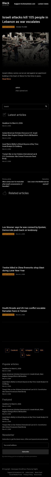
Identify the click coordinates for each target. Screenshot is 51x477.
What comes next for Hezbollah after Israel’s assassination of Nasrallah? (13, 184)
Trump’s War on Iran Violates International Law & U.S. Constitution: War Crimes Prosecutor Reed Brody (19, 156)
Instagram (29, 350)
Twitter (28, 355)
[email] (25, 445)
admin (18, 87)
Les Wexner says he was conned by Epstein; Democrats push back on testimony (24, 229)
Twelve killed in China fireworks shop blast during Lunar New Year (23, 269)
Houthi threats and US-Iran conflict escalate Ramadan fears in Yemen (23, 309)
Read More (6, 79)
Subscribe (25, 452)
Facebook (14, 350)
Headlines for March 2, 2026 (12, 123)
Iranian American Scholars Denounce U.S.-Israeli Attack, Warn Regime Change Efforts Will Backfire (20, 134)
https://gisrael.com (22, 91)
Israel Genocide (8, 27)
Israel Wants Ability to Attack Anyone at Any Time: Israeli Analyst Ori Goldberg (20, 145)
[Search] (46, 106)
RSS (41, 350)
